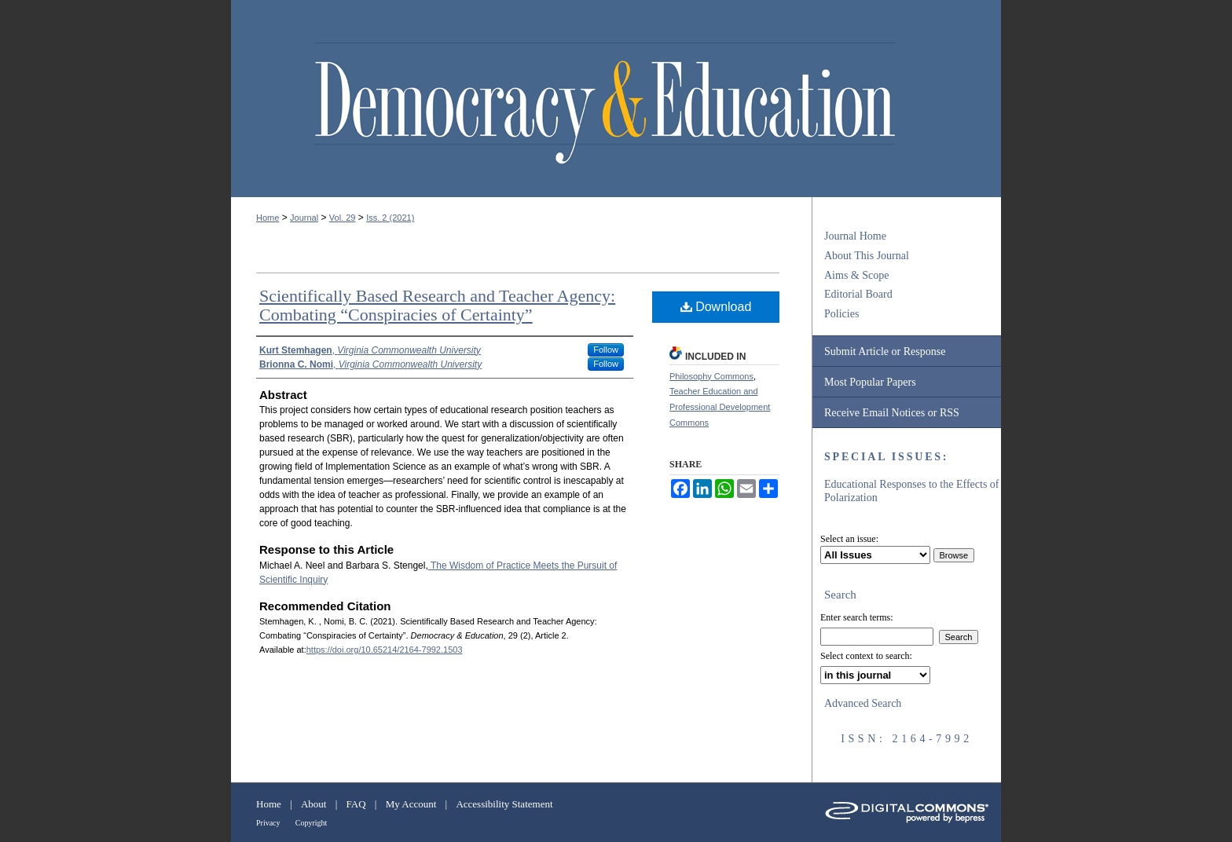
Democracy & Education (604, 103)
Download (716, 306)
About (314, 804)
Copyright (311, 822)
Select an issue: (849, 538)
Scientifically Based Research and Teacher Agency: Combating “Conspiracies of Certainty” (437, 305)
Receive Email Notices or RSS (891, 413)
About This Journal (866, 256)
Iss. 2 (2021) (390, 217)
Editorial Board (858, 294)
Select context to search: (866, 655)
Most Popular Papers (870, 382)
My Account (411, 804)
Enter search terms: (856, 617)
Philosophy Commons (711, 376)
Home (267, 217)
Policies (841, 314)
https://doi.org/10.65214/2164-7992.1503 (384, 649)
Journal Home (855, 236)
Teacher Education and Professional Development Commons (719, 406)
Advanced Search (862, 703)
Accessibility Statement (504, 804)
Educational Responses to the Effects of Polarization (911, 490)
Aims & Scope (856, 275)
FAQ (356, 804)
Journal (304, 217)
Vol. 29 (342, 217)
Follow (605, 349)
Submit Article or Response (884, 351)
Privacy (268, 822)
